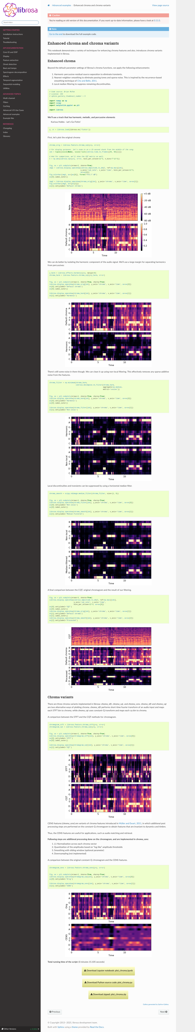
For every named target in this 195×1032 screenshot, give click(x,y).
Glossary (6, 136)
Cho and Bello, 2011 (87, 81)
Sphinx (61, 1027)
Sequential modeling (11, 84)
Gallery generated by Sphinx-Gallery (156, 1004)
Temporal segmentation (13, 80)
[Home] (49, 5)
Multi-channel (9, 98)
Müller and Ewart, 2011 (130, 823)
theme (75, 1027)
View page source (160, 5)
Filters (5, 102)
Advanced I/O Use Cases (13, 110)
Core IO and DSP (10, 52)
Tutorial (6, 38)
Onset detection (10, 64)
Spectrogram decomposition (15, 72)
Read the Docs (97, 1027)
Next (163, 1012)
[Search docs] (20, 22)
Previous (54, 1012)
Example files (8, 118)
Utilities (6, 88)
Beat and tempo (10, 68)
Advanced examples (11, 114)
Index (5, 132)
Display (6, 56)
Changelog (7, 128)
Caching (6, 106)
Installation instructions (13, 34)
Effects (6, 76)
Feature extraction (10, 60)
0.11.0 (157, 20)
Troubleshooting (10, 42)
